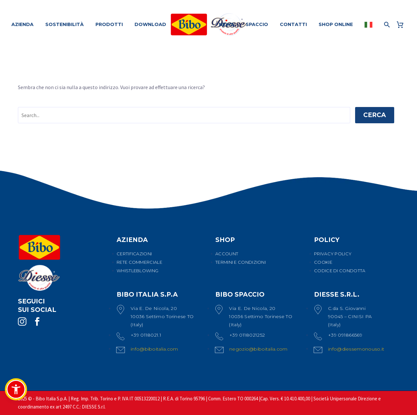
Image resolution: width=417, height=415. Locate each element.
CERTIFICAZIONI (134, 253)
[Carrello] (402, 24)
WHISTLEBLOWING (137, 270)
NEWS (226, 24)
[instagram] (22, 321)
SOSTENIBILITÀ (64, 24)
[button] (16, 389)
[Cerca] (386, 24)
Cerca (374, 115)
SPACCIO (257, 24)
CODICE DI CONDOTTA (339, 270)
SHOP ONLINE (336, 24)
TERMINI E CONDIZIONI (240, 262)
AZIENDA (22, 24)
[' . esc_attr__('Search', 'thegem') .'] (184, 115)
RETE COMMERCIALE (139, 262)
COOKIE (323, 262)
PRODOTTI (109, 24)
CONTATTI (293, 24)
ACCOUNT (226, 253)
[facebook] (37, 321)
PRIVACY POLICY (333, 253)
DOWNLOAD (150, 24)
